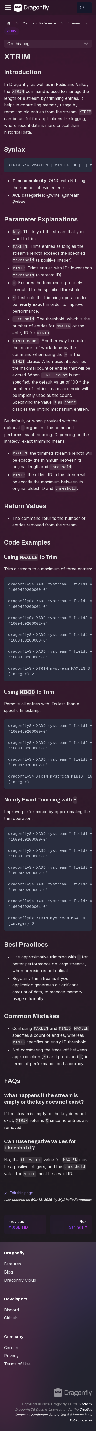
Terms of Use (17, 1363)
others (87, 1404)
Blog (8, 1272)
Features (12, 1263)
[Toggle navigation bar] (8, 7)
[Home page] (9, 23)
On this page (19, 43)
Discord (11, 1309)
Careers (11, 1347)
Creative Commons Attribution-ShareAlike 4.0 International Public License (53, 1415)
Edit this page (18, 1193)
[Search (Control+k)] (84, 7)
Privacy (11, 1355)
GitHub (11, 1318)
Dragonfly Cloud (20, 1280)
